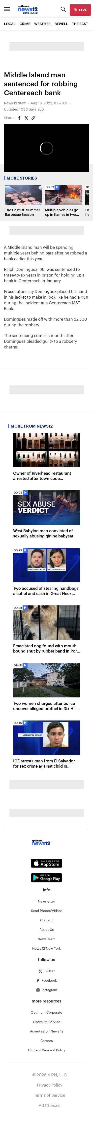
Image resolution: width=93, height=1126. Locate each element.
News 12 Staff (15, 103)
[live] (80, 10)
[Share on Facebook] (19, 118)
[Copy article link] (33, 118)
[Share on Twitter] (26, 118)
